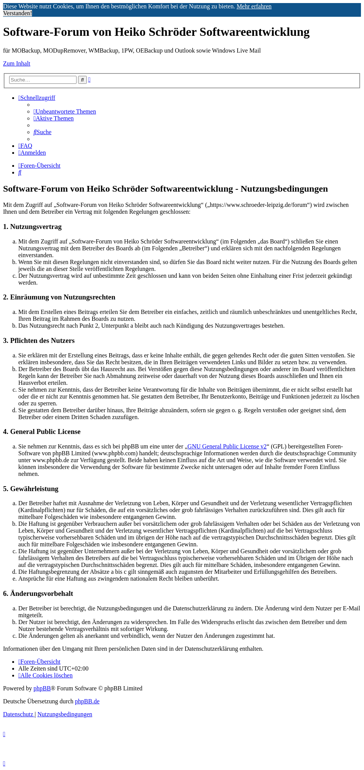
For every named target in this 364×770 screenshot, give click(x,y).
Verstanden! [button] (17, 13)
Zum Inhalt (16, 63)
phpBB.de (87, 701)
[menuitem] (65, 111)
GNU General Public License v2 (227, 446)
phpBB (42, 688)
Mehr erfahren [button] (253, 6)
